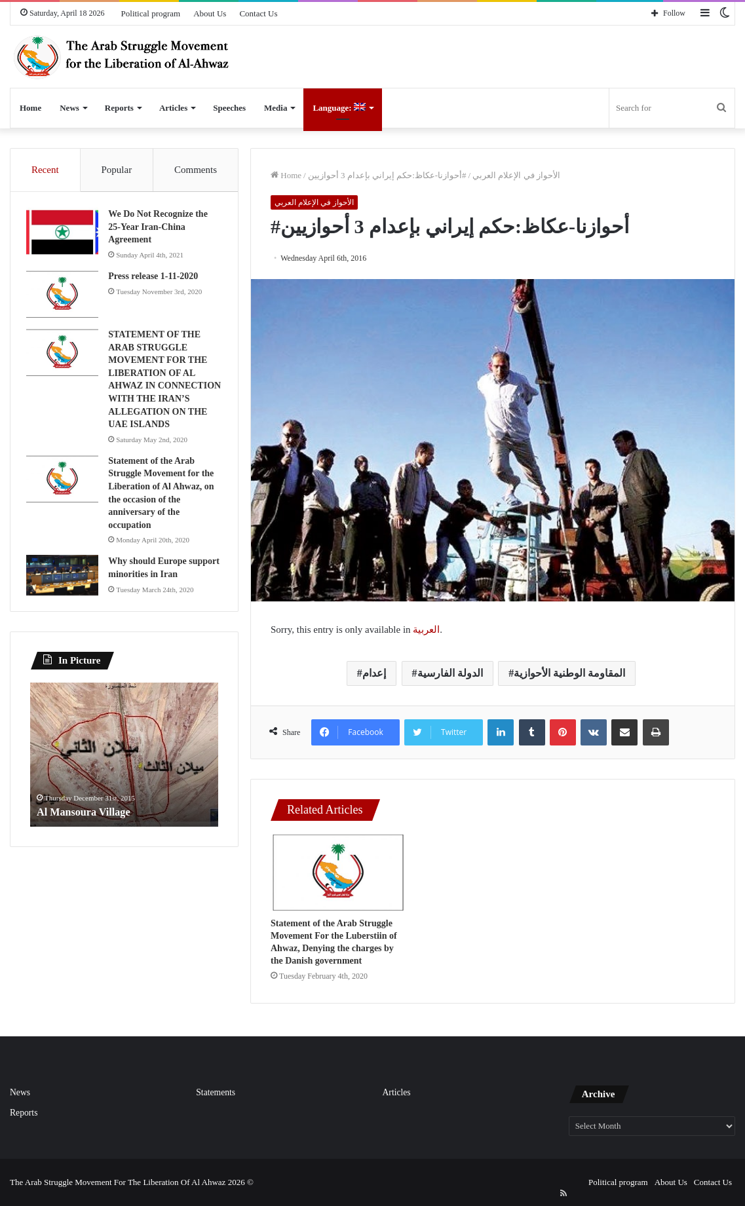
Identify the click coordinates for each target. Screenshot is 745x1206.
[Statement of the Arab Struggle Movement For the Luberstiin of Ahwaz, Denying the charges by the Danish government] (338, 873)
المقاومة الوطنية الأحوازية (569, 673)
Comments (195, 169)
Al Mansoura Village (89, 832)
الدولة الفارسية (450, 673)
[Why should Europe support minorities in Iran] (66, 592)
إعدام (374, 673)
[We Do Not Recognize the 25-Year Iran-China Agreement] (66, 236)
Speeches (229, 108)
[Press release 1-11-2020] (66, 298)
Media (275, 108)
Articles (173, 108)
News (69, 108)
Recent (45, 169)
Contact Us (258, 13)
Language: (339, 108)
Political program (151, 13)
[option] (124, 775)
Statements (215, 1092)
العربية (426, 629)
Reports (119, 108)
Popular (116, 169)
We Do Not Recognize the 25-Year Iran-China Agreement (162, 230)
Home (30, 108)
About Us (209, 13)
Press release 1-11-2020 (157, 280)
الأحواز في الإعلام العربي (516, 175)
